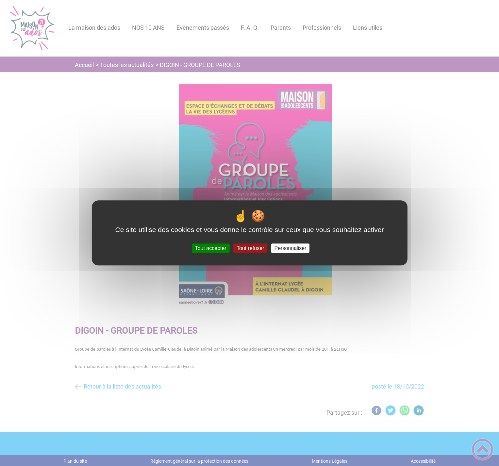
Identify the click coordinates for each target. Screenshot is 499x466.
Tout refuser (250, 248)
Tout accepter (210, 248)
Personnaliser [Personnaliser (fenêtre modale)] (290, 248)
